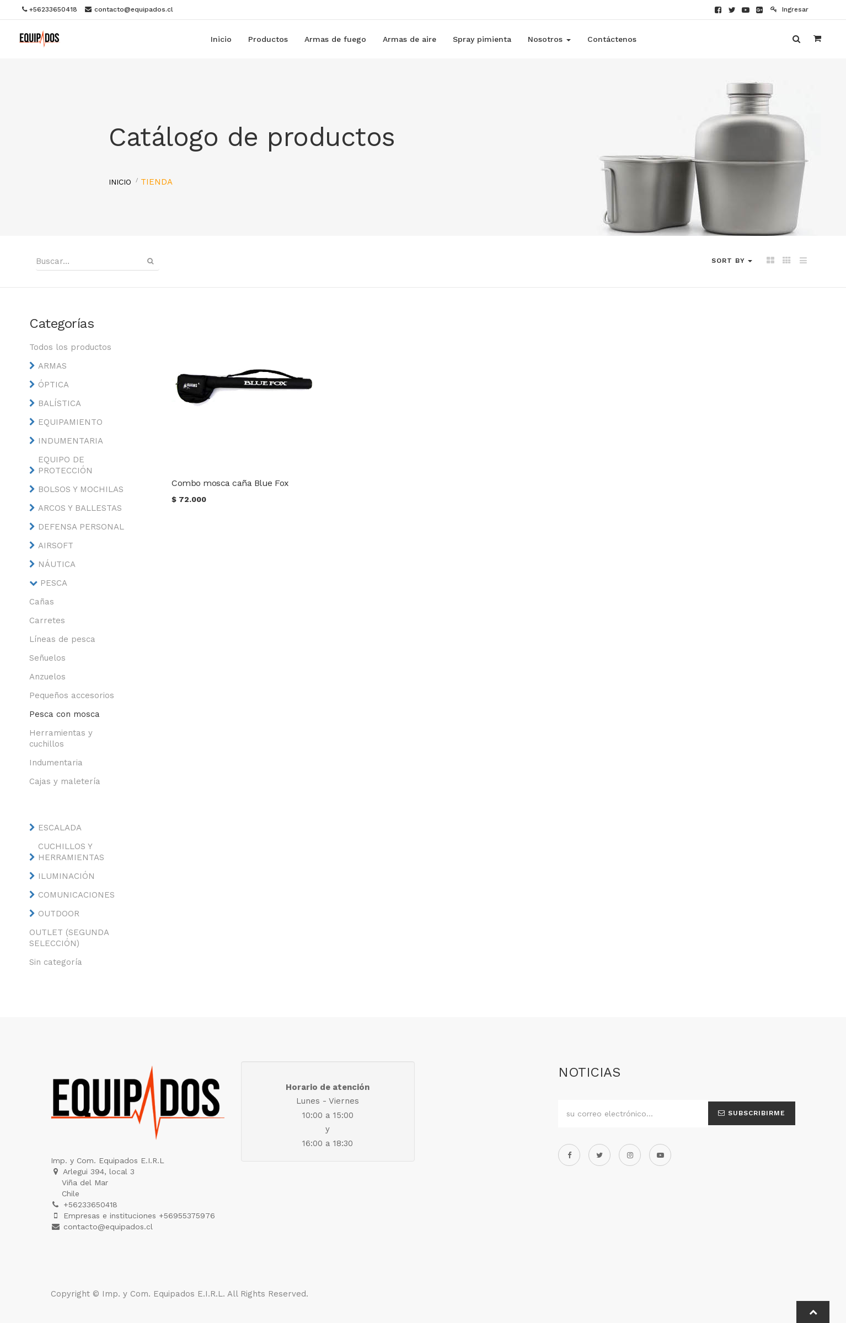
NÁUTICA (57, 564)
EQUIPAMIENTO (70, 422)
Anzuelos (47, 677)
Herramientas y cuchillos (61, 738)
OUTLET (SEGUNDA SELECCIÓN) (69, 937)
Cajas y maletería (64, 781)
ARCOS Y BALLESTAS (80, 508)
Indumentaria (56, 763)
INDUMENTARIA (70, 441)
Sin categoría (55, 962)
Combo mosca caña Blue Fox (230, 483)
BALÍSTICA (59, 403)
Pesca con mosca (64, 714)
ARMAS (52, 366)
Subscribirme (751, 1113)
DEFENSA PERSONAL (81, 527)
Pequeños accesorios (71, 695)
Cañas (41, 602)
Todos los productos (70, 347)
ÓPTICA (53, 385)
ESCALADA (60, 828)
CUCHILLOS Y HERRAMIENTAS (71, 851)
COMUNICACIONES (76, 895)
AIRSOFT (55, 545)
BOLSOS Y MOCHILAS (81, 489)
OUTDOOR (58, 914)
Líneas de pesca (62, 639)
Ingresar (789, 9)
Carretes (47, 620)
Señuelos (47, 658)
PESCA (53, 583)
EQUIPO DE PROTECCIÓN (65, 465)
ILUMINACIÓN (66, 876)
